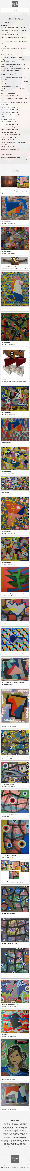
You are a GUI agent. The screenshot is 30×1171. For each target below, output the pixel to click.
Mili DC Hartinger (22, 1123)
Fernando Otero (24, 1131)
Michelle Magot (16, 1134)
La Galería (15, 4)
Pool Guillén (26, 1138)
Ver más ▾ (26, 159)
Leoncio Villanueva (15, 1137)
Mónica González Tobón (20, 1124)
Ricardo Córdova (14, 1123)
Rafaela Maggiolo (6, 1133)
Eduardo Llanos (8, 1126)
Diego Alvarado (14, 1130)
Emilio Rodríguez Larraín (18, 1126)
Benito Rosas (23, 1137)
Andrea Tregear (15, 1128)
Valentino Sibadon (11, 1138)
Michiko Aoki (16, 1140)
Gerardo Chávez (22, 1143)
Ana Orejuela (4, 1138)
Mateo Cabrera (6, 1123)
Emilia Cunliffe (22, 1130)
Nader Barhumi (19, 1138)
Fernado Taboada (6, 1131)
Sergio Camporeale (23, 1133)
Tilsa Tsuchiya (24, 1141)
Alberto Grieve (24, 1127)
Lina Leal (17, 1144)
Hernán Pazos (7, 1136)
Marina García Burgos (24, 1140)
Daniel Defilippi (4, 1140)
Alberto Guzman (7, 1141)
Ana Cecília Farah (23, 1146)
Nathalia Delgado (7, 1146)
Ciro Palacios (8, 1130)
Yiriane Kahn (17, 1127)
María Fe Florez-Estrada (9, 1124)
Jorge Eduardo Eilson (13, 1143)
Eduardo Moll (23, 1134)
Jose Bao (10, 1140)
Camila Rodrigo (23, 1128)
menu (15, 10)
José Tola (6, 1143)
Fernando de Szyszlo (15, 1131)
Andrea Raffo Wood (7, 1128)
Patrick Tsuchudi (14, 1146)
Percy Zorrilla (23, 1136)
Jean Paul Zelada (15, 1136)
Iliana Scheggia (7, 1137)
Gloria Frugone (22, 1144)
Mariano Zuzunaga (8, 1134)
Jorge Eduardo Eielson (9, 1144)
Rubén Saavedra (14, 1133)
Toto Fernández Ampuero (8, 1127)
